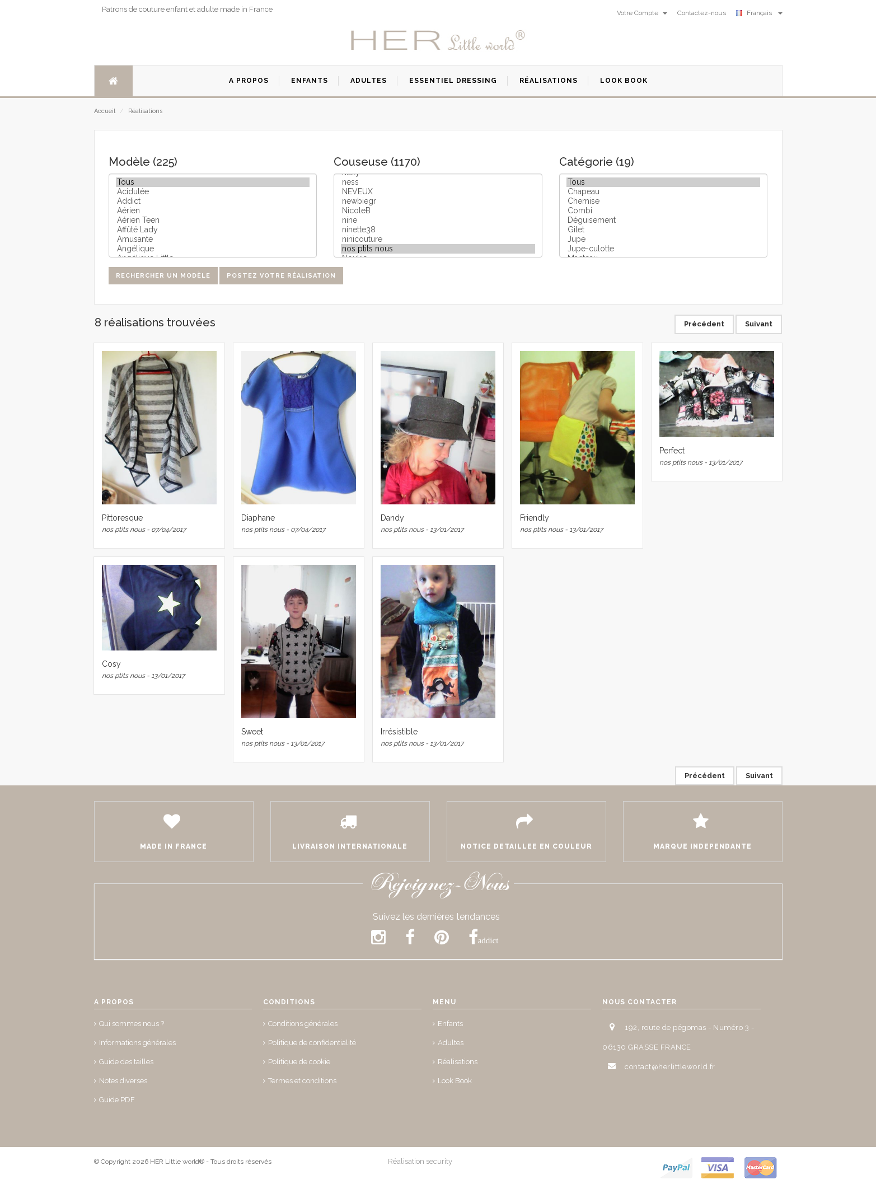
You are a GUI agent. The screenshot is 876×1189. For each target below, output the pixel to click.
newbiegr (438, 201)
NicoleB (438, 211)
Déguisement (663, 220)
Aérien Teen (213, 220)
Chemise (663, 201)
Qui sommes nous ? (131, 1023)
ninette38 (438, 230)
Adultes (450, 1042)
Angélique (213, 249)
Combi (663, 211)
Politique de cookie (299, 1061)
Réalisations (145, 111)
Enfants (450, 1023)
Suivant (758, 324)
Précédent (704, 324)
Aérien (213, 211)
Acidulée (213, 191)
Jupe (663, 239)
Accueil (104, 111)
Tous (213, 182)
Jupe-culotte (663, 249)
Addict (213, 201)
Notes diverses (123, 1080)
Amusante (213, 239)
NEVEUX (438, 191)
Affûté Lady (213, 230)
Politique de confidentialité (312, 1042)
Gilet (663, 230)
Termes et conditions (302, 1080)
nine (438, 220)
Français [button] (759, 13)
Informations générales (137, 1042)
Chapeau (663, 191)
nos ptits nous (438, 249)
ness (438, 182)
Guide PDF (117, 1100)
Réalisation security (420, 1161)
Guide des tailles (126, 1061)
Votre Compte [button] (642, 13)
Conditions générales (303, 1023)
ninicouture (438, 239)
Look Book (455, 1080)
